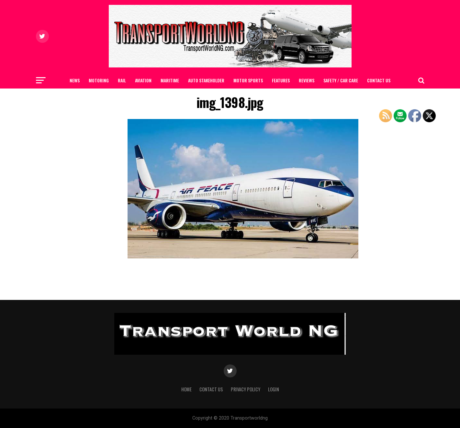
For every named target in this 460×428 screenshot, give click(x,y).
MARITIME (170, 80)
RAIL (122, 80)
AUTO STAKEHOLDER (206, 80)
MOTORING (99, 80)
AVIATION (143, 80)
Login (273, 389)
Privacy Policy (245, 389)
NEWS (75, 80)
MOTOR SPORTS (248, 80)
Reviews (306, 80)
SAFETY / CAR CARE (340, 80)
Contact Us (378, 80)
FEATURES (281, 80)
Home (186, 389)
